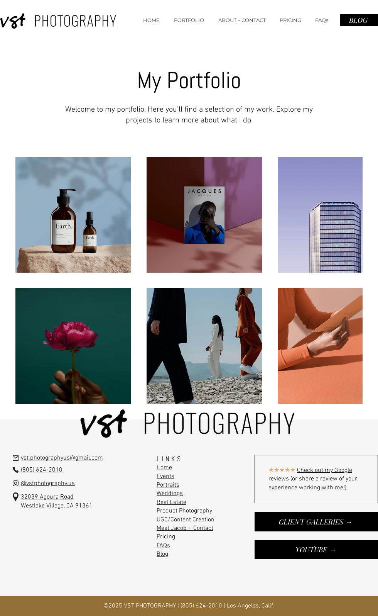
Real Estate (171, 502)
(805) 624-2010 (42, 470)
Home (164, 468)
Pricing (166, 537)
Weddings (170, 493)
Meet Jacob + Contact (185, 528)
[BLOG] (359, 20)
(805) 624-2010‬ (201, 606)
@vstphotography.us (48, 483)
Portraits (168, 485)
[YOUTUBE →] (316, 549)
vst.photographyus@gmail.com (62, 458)
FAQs (163, 546)
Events (165, 476)
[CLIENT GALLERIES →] (316, 521)
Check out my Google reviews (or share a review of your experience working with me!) (312, 479)
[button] (189, 20)
